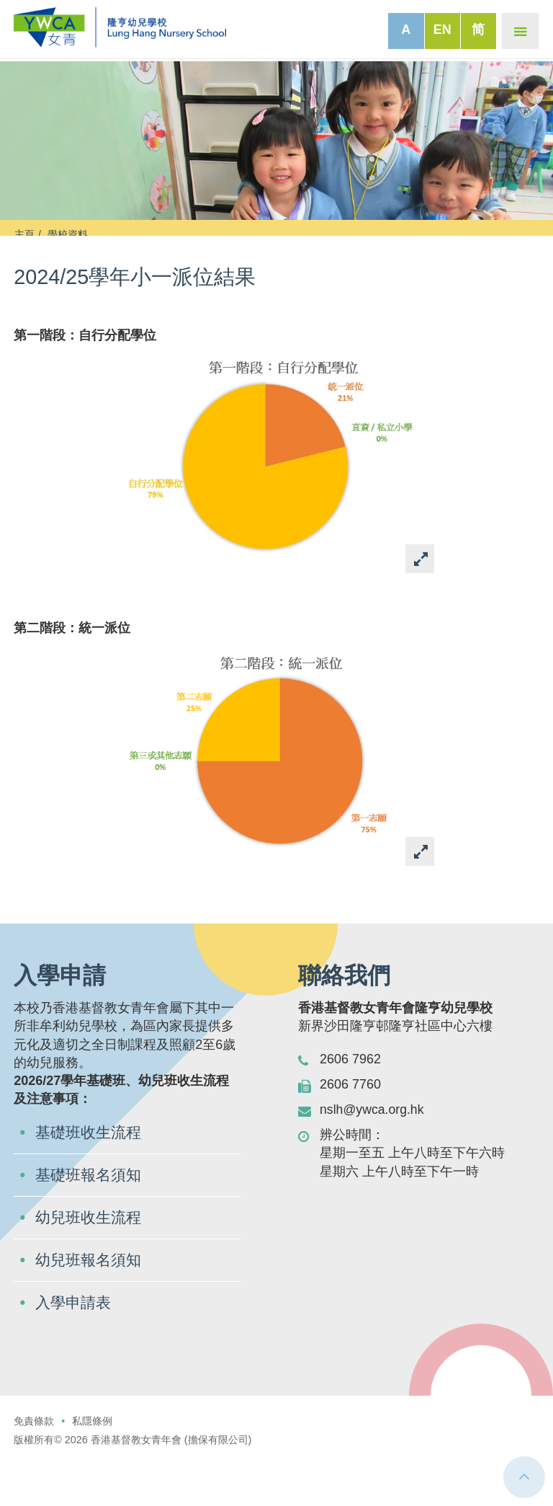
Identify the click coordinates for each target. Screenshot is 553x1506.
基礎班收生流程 (90, 1175)
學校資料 (68, 234)
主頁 (24, 234)
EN (442, 29)
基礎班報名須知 (90, 1218)
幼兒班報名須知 (90, 1304)
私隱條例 (92, 1466)
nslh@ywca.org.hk (373, 1151)
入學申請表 (74, 1348)
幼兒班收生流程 (90, 1261)
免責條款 (34, 1466)
